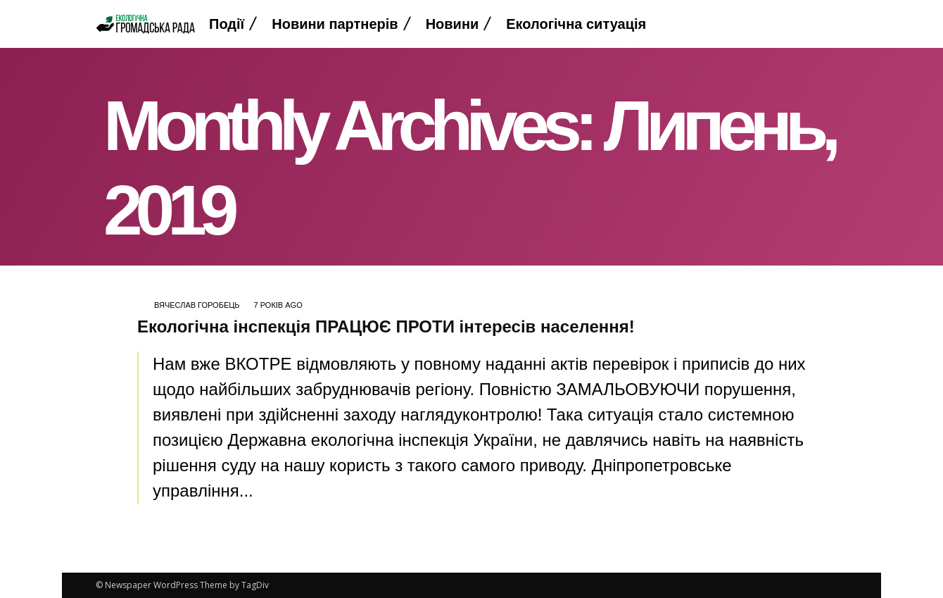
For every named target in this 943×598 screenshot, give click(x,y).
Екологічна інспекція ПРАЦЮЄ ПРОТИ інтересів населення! (386, 326)
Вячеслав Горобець (197, 305)
